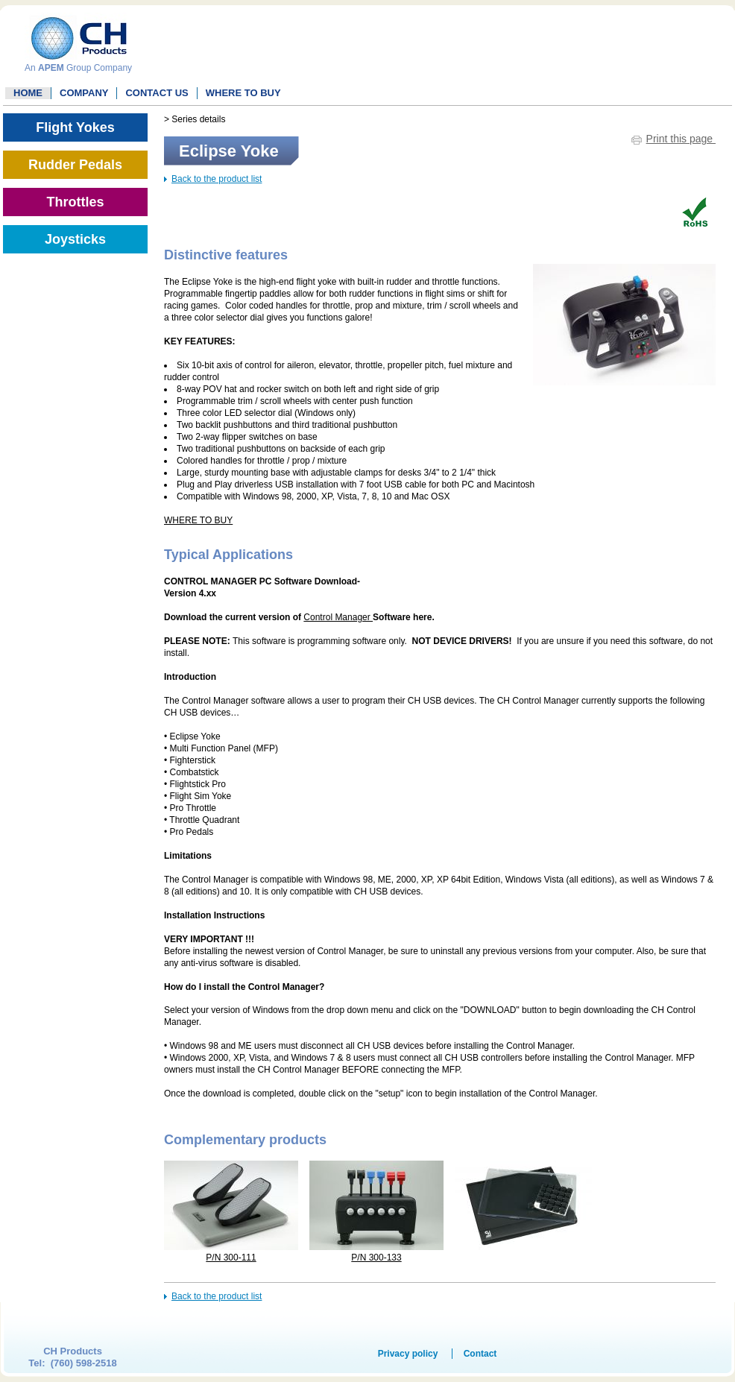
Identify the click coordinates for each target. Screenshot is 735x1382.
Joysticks (75, 239)
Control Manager (338, 617)
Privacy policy (408, 1353)
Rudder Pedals (75, 164)
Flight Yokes (75, 127)
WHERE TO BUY (243, 92)
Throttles (75, 202)
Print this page (681, 139)
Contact (480, 1353)
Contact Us (156, 92)
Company (84, 92)
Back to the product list (216, 179)
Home (27, 92)
